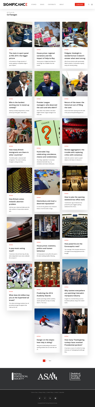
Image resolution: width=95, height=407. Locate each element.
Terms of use (34, 392)
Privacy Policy (42, 392)
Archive (11, 49)
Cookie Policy (50, 392)
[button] (92, 4)
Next (50, 360)
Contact (56, 392)
